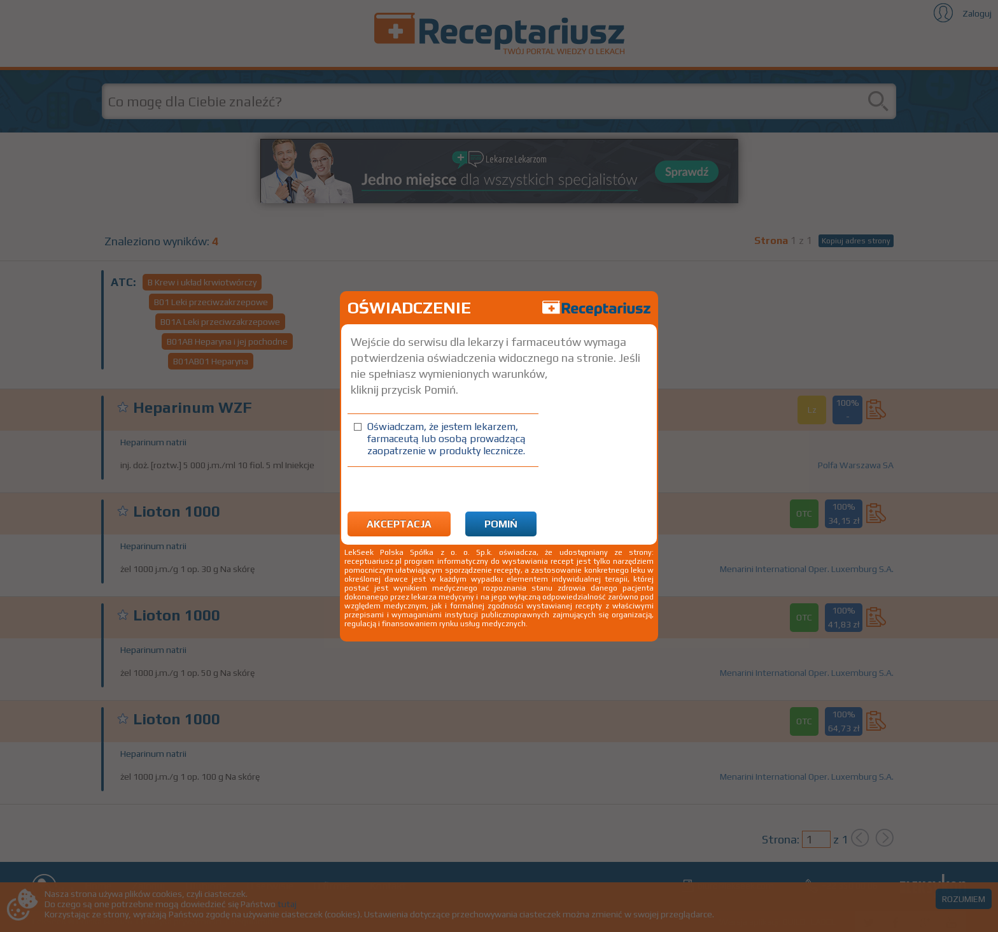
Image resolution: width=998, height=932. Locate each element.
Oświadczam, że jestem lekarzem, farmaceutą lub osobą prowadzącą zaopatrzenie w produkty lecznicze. (446, 438)
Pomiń (500, 524)
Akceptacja (399, 524)
